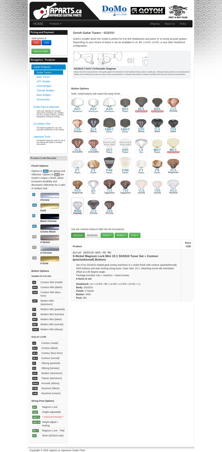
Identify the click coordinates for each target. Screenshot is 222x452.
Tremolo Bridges (45, 90)
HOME (38, 24)
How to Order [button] (41, 51)
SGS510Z (92, 235)
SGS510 (78, 235)
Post (134, 235)
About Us (170, 23)
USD (46, 42)
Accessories (43, 99)
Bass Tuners (43, 77)
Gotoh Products (41, 67)
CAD (36, 42)
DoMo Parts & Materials (46, 107)
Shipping (155, 23)
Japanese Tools (41, 136)
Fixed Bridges (44, 86)
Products (56, 23)
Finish (107, 235)
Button (121, 235)
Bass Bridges (44, 95)
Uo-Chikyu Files (42, 123)
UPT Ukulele (43, 81)
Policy (183, 23)
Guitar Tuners (44, 72)
